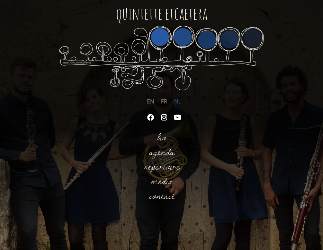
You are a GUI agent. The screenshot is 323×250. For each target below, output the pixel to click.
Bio (161, 136)
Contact (161, 195)
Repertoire (162, 166)
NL (177, 101)
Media (162, 180)
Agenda (161, 151)
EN (150, 101)
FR (164, 101)
